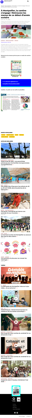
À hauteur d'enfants (4, 378)
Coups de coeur (10, 378)
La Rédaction (28, 416)
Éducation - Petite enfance (10, 40)
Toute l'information (16, 409)
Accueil (2, 5)
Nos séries (15, 407)
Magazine (14, 405)
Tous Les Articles (8, 5)
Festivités (5, 233)
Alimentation (3, 40)
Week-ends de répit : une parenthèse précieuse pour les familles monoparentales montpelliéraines (15, 163)
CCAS (4, 308)
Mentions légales (22, 416)
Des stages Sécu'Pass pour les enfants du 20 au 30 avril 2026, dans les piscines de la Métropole (15, 188)
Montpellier (16, 40)
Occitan (2, 233)
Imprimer (9, 19)
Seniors (2, 308)
